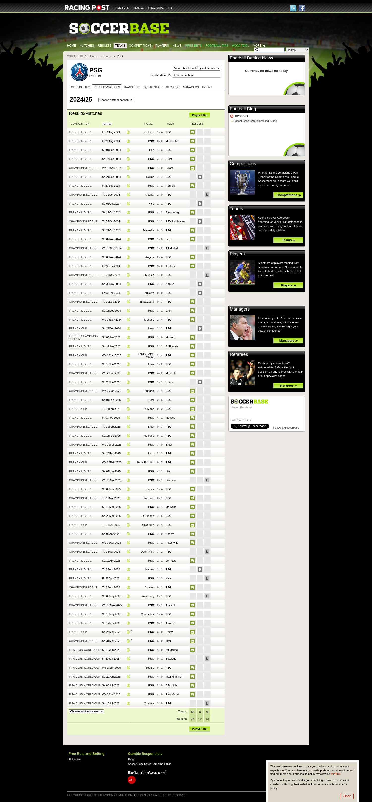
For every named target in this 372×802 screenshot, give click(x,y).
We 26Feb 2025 (111, 462)
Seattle (149, 667)
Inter (168, 640)
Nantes (170, 283)
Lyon (169, 310)
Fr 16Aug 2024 (111, 132)
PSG (168, 132)
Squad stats (152, 87)
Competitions (140, 45)
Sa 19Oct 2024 (111, 212)
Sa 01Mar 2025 (111, 471)
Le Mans (148, 408)
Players (162, 45)
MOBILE (139, 7)
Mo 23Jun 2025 (111, 667)
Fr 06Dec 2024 (111, 292)
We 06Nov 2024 (112, 248)
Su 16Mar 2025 (111, 506)
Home (71, 45)
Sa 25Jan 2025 (111, 382)
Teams (120, 45)
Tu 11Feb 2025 (111, 426)
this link (335, 773)
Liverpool (171, 480)
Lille (151, 150)
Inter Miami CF (174, 676)
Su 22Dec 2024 (111, 328)
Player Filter (200, 115)
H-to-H (207, 87)
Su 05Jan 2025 (111, 337)
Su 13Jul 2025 (111, 703)
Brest (169, 158)
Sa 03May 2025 (111, 596)
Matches (87, 45)
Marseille (148, 230)
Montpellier (172, 141)
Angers (149, 257)
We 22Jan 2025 (111, 373)
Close (347, 796)
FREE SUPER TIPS (160, 7)
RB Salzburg (146, 301)
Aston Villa (172, 542)
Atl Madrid (172, 248)
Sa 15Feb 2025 (111, 435)
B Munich (148, 274)
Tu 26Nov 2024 (111, 274)
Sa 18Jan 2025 (111, 364)
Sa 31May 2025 (111, 640)
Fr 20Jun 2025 (111, 658)
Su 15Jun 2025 (111, 649)
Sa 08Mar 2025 (111, 489)
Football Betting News (251, 58)
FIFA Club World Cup (84, 649)
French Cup (78, 328)
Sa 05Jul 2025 (111, 685)
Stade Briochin (145, 462)
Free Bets (193, 45)
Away (171, 123)
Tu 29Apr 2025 (111, 587)
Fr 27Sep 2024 (111, 185)
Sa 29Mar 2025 (111, 515)
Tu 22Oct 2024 (111, 221)
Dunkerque (147, 524)
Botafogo (171, 658)
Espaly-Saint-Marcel (146, 355)
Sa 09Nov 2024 (111, 257)
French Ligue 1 (80, 132)
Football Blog (243, 108)
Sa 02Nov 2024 (111, 239)
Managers (191, 87)
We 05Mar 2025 (111, 480)
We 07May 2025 (112, 605)
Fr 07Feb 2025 (111, 417)
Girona (170, 167)
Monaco (149, 319)
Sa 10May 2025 (111, 614)
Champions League (83, 167)
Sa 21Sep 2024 (111, 176)
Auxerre (149, 292)
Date (107, 123)
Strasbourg (172, 212)
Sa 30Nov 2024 (111, 283)
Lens (169, 239)
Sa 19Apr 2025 (111, 560)
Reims (150, 176)
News (176, 45)
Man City (171, 373)
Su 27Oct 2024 (111, 230)
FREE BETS (121, 7)
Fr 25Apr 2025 (111, 578)
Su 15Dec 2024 (111, 310)
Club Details (80, 87)
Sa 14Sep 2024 (111, 158)
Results (104, 45)
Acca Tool (240, 45)
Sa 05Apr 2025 (111, 533)
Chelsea (149, 703)
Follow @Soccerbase (286, 427)
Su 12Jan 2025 (111, 346)
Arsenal (149, 194)
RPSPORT (241, 116)
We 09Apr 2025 (111, 542)
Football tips (216, 45)
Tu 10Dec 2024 (111, 301)
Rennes (170, 185)
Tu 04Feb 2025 (111, 408)
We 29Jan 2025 (111, 390)
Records (172, 87)
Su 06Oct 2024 (111, 203)
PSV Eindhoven (175, 221)
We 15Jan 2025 (111, 355)
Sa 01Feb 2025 (111, 399)
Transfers (131, 87)
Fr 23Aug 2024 (111, 141)
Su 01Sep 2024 (111, 150)
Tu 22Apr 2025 (111, 569)
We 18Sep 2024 (112, 167)
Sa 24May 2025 (111, 631)
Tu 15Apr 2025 (111, 551)
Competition (80, 123)
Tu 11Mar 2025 (111, 498)
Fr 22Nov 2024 (111, 266)
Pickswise (75, 759)
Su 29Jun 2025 (111, 676)
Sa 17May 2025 (111, 623)
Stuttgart (149, 390)
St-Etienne (172, 346)
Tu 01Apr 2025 (111, 524)
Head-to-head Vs (160, 75)
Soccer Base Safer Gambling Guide (255, 120)
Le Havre (148, 132)
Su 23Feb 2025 (111, 453)
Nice (151, 203)
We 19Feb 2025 (111, 444)
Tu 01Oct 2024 (111, 194)
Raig (131, 759)
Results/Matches (107, 87)
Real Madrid (173, 694)
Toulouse (171, 266)
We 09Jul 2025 (111, 694)
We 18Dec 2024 (112, 319)
